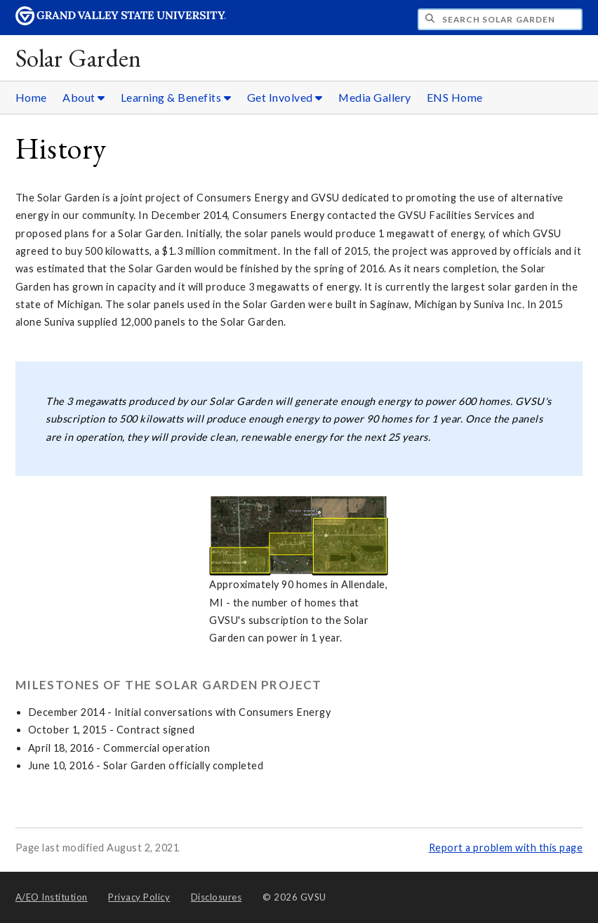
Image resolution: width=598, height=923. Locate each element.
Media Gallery (374, 97)
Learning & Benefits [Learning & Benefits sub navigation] (176, 97)
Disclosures (216, 897)
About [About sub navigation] (83, 97)
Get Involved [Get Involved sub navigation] (285, 97)
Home (31, 97)
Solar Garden (78, 58)
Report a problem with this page (506, 848)
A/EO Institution (51, 897)
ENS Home (455, 97)
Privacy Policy (139, 897)
